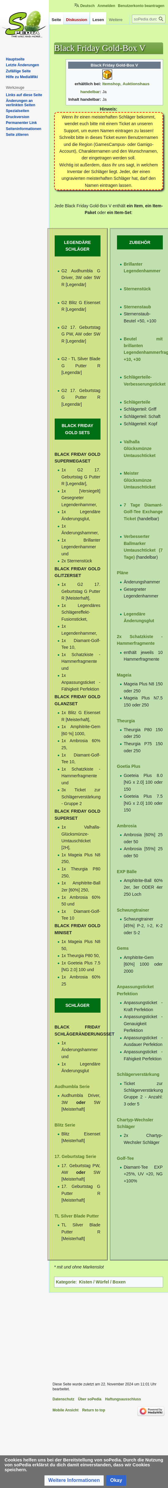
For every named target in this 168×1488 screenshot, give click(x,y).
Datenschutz (63, 1399)
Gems (123, 948)
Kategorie (66, 1281)
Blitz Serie (65, 1125)
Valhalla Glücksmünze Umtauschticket (139, 448)
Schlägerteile (137, 402)
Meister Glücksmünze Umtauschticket (139, 480)
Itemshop (111, 84)
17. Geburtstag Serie (75, 1156)
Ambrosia (127, 825)
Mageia (124, 675)
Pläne (122, 572)
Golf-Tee (125, 1158)
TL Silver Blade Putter (77, 1216)
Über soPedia (89, 1399)
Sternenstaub (137, 306)
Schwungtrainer (133, 910)
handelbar (90, 91)
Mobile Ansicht (66, 1410)
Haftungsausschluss (123, 1399)
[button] (74, 1480)
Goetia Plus (129, 766)
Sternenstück (137, 288)
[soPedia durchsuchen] (149, 31)
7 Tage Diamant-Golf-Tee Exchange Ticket (143, 512)
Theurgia (126, 720)
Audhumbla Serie (72, 1086)
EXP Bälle (127, 871)
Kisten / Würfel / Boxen (102, 1281)
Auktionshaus (135, 84)
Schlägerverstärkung (138, 1074)
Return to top (93, 1410)
